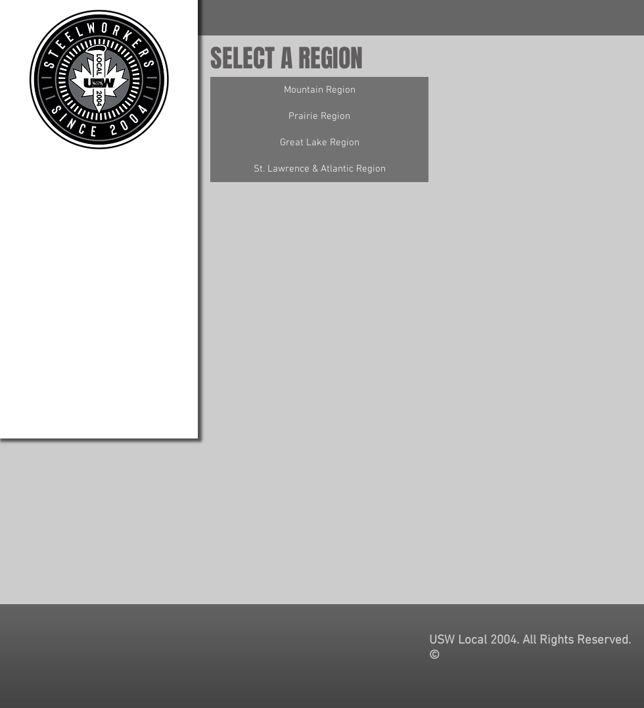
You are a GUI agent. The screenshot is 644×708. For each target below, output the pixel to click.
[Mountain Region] (319, 90)
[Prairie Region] (319, 116)
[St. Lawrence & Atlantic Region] (319, 169)
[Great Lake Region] (319, 143)
